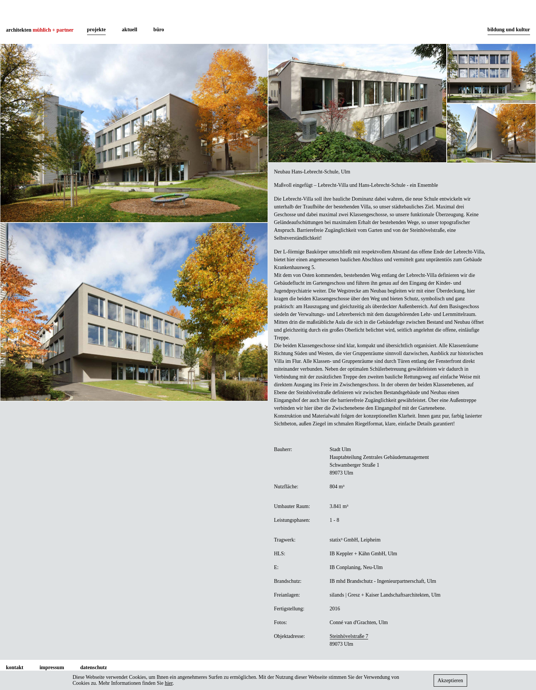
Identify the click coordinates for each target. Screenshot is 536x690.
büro (158, 29)
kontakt (14, 667)
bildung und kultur (509, 29)
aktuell (129, 29)
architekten (40, 30)
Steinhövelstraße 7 (349, 636)
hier (169, 683)
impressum (51, 667)
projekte (96, 29)
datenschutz (93, 667)
